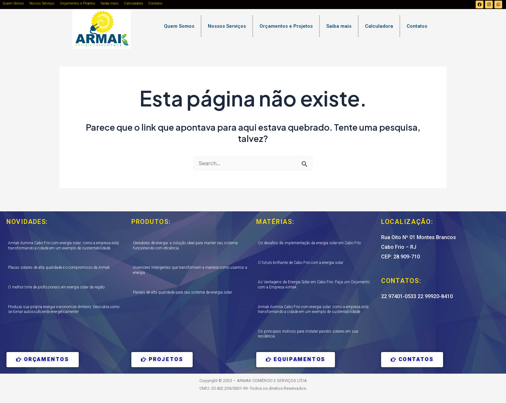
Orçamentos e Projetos (78, 3)
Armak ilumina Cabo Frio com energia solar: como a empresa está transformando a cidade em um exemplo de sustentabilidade (63, 246)
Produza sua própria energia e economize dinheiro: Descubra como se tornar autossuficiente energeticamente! (63, 309)
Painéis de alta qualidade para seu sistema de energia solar (182, 292)
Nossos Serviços (42, 3)
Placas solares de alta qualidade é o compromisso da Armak (59, 268)
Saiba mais (110, 3)
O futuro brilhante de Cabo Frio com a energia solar (300, 262)
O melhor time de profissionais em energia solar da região (56, 287)
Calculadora (133, 3)
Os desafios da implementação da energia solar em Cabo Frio (309, 243)
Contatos (155, 3)
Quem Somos (13, 3)
